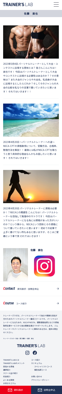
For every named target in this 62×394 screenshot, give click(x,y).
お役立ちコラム (9, 383)
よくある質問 (8, 380)
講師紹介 (6, 369)
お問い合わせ (36, 376)
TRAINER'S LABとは (11, 359)
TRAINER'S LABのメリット (14, 363)
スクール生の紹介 (10, 373)
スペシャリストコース (43, 366)
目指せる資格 (8, 366)
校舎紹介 (6, 376)
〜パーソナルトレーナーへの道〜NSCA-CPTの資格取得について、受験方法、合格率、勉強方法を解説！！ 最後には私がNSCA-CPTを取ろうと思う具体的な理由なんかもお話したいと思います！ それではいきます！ (31, 149)
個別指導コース (40, 369)
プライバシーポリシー (40, 380)
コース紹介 (35, 359)
